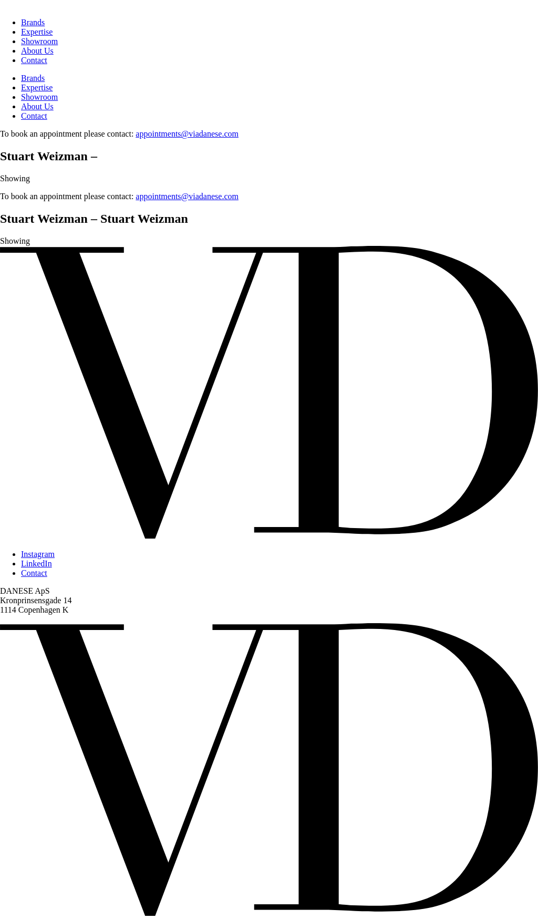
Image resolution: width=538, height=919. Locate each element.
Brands (33, 22)
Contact (34, 60)
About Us (37, 50)
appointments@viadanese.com (187, 133)
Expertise (37, 31)
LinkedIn (36, 563)
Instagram (38, 554)
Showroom (39, 41)
